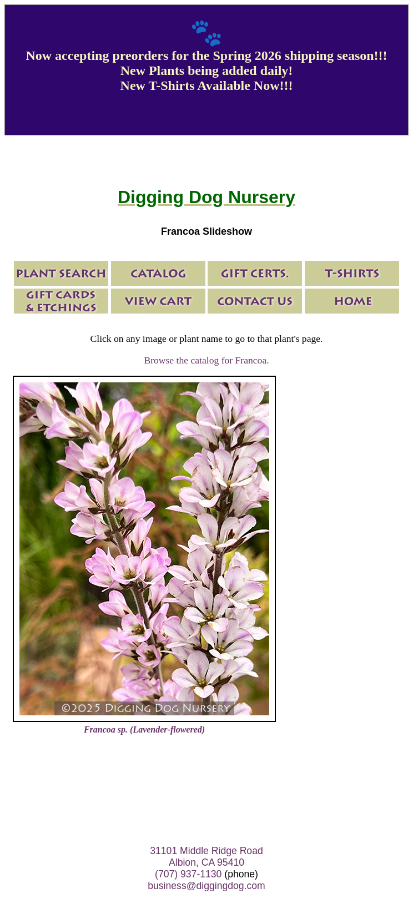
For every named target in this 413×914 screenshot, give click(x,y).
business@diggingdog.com (206, 885)
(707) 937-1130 (188, 874)
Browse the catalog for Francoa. (206, 360)
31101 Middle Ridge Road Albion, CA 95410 (206, 856)
